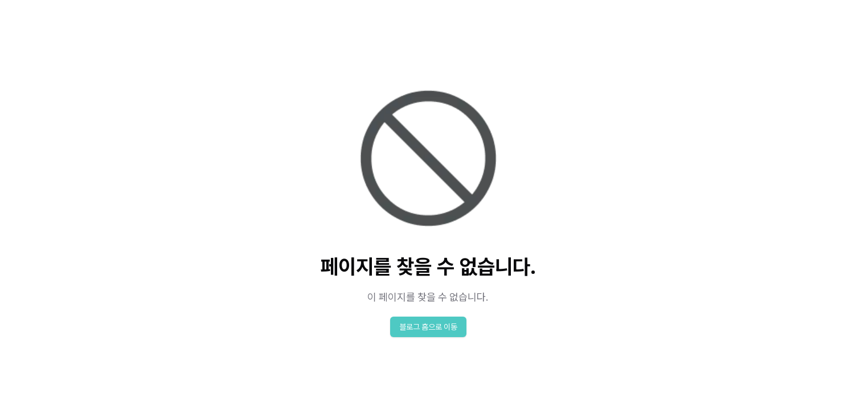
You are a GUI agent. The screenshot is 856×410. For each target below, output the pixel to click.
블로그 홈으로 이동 (428, 327)
